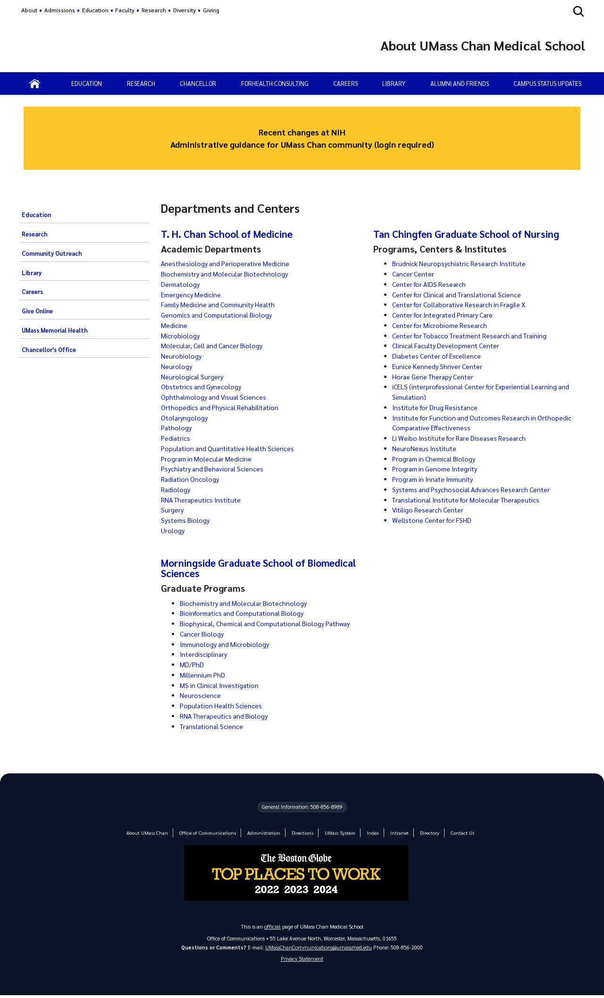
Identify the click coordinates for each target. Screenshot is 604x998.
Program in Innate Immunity (435, 479)
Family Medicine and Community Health (222, 304)
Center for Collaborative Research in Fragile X (462, 304)
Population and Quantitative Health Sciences (231, 448)
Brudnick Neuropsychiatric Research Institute (461, 263)
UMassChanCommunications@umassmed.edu (318, 948)
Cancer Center (414, 273)
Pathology (177, 427)
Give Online (37, 311)
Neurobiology (181, 356)
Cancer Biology (203, 633)
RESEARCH (141, 83)
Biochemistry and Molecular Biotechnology (227, 273)
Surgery (172, 509)
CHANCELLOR (198, 83)
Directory (423, 833)
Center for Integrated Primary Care (446, 314)
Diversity (184, 10)
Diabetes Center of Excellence (439, 356)
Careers (32, 291)
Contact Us (455, 833)
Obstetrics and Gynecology (203, 386)
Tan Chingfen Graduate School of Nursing (469, 233)
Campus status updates (547, 83)
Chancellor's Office (49, 349)
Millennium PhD (203, 675)
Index (368, 833)
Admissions (59, 10)
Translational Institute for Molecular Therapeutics (470, 499)
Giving (211, 10)
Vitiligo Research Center (429, 509)
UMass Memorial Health (55, 330)
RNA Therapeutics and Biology (226, 716)
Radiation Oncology (191, 479)
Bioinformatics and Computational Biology (245, 613)
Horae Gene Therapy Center (435, 376)
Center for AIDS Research (431, 284)
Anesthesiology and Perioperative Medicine (227, 263)
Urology (173, 530)
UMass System (336, 833)
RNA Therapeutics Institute (203, 499)
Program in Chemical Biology (436, 458)
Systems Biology (186, 520)
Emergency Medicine (192, 294)
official (272, 926)
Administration (262, 833)
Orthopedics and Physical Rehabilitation (222, 407)
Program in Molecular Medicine (208, 458)
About (29, 10)
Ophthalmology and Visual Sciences (216, 397)
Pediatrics (176, 438)
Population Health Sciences (222, 705)
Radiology (176, 489)
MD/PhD (192, 664)
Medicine (174, 325)
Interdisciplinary (204, 654)
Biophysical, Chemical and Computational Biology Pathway (271, 623)
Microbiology (180, 335)
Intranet (394, 833)
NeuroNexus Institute (425, 448)
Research (154, 10)
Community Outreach (52, 253)
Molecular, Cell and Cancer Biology (214, 345)
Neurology (177, 366)
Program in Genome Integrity (437, 468)
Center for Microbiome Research (441, 325)
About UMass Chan (153, 833)
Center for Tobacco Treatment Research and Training (475, 335)
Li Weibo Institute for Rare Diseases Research (462, 438)
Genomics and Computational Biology (220, 314)
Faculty (124, 10)
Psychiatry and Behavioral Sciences (214, 468)
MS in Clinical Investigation (221, 685)
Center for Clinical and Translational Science (460, 294)
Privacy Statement (302, 960)
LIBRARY (393, 83)
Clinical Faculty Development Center (448, 345)
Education (95, 10)
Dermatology (181, 284)
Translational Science (213, 726)
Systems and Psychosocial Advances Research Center (475, 489)
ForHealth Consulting (275, 83)
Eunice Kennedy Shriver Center (439, 366)
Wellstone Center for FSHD (433, 520)
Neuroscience (200, 695)
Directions (300, 833)
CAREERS (345, 83)
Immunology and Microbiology (226, 644)
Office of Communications (209, 833)
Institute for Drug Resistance (437, 407)
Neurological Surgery (193, 376)
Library (32, 273)
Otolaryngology (185, 417)
